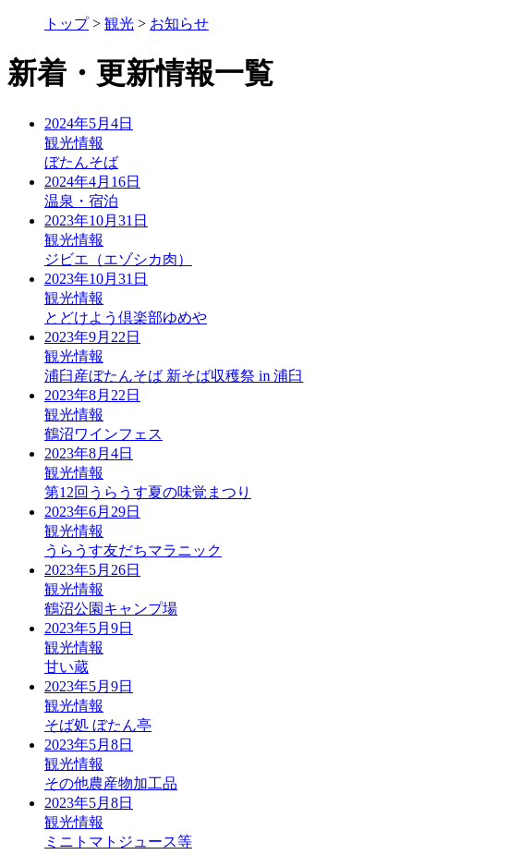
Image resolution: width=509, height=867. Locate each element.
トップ (66, 23)
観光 (119, 23)
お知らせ (179, 23)
